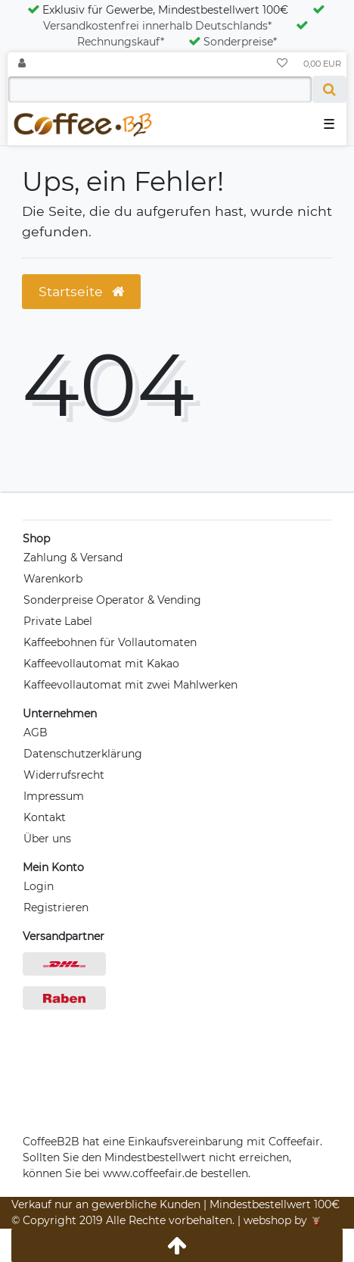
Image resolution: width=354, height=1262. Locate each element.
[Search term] (160, 89)
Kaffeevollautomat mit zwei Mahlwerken (130, 685)
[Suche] (329, 89)
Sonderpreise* (232, 41)
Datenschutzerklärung (82, 754)
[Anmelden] (22, 64)
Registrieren (55, 907)
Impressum (53, 796)
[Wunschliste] (282, 64)
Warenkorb (52, 579)
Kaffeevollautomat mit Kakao (101, 663)
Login (38, 886)
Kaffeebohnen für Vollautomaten (110, 642)
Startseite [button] (81, 291)
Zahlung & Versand (73, 557)
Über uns (47, 838)
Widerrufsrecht (63, 775)
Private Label (57, 621)
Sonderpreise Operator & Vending (112, 600)
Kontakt (44, 817)
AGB (35, 732)
